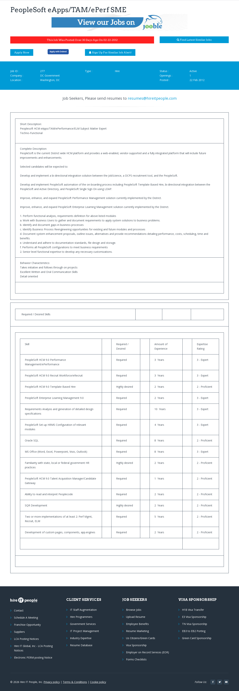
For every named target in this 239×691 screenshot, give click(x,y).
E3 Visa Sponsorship (194, 617)
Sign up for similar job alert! (110, 52)
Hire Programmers (81, 617)
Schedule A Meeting (26, 617)
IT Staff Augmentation (83, 609)
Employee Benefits (137, 624)
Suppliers (19, 632)
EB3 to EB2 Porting (193, 631)
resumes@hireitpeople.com (152, 98)
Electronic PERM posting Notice (33, 657)
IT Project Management (84, 631)
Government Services (83, 624)
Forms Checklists (136, 659)
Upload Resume (135, 617)
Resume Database (81, 645)
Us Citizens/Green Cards (140, 638)
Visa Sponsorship (136, 645)
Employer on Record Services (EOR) (147, 652)
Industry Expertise (80, 638)
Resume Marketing (137, 631)
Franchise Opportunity (27, 624)
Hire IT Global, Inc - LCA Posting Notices (33, 648)
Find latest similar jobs (194, 39)
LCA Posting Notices (26, 639)
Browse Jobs (133, 609)
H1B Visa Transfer (193, 609)
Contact (19, 610)
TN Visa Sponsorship (194, 624)
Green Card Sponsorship (196, 638)
